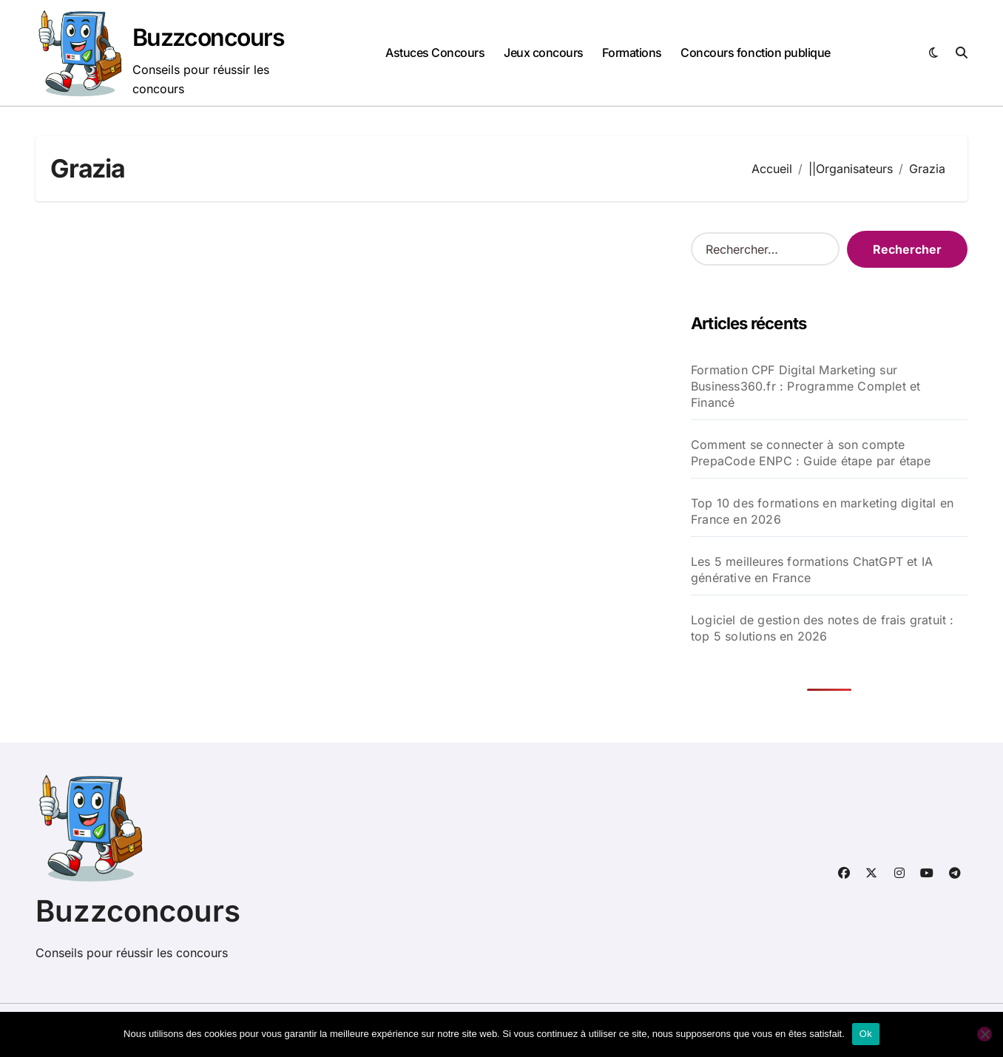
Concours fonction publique (756, 52)
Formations (631, 52)
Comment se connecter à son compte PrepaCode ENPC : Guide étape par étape (811, 452)
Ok (866, 1033)
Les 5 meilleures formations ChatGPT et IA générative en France (812, 569)
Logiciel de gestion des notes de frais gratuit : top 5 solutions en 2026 (822, 628)
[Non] (984, 1034)
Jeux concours (544, 52)
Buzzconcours (208, 37)
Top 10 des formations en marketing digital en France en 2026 (822, 511)
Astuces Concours (434, 52)
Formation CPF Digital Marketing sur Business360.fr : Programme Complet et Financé (805, 386)
